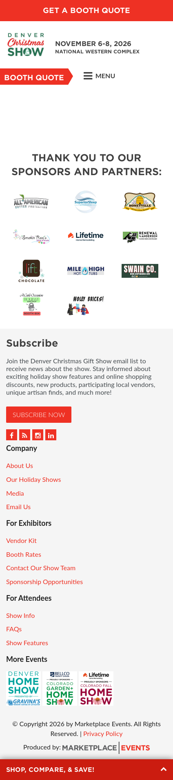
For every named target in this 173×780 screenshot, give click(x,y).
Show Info (20, 615)
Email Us (18, 506)
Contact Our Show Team (40, 567)
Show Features (27, 642)
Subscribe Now (39, 414)
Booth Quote (34, 77)
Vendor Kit (21, 540)
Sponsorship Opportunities (44, 581)
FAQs (14, 629)
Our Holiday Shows (33, 479)
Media (15, 493)
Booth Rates (23, 554)
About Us (19, 465)
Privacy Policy (103, 733)
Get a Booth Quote (86, 10)
